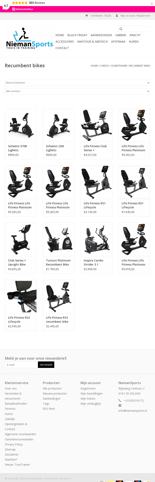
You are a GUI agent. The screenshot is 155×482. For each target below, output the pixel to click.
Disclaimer (12, 454)
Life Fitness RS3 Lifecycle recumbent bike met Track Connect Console (20, 320)
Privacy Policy (14, 444)
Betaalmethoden (16, 403)
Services (10, 409)
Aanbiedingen (101, 35)
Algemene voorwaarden (20, 434)
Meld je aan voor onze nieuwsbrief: (36, 358)
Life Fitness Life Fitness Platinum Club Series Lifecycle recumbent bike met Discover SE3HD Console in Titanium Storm (20, 205)
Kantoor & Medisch (92, 41)
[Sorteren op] (77, 83)
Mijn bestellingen (92, 393)
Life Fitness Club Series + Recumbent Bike (95, 148)
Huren (133, 41)
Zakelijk (10, 419)
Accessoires (65, 41)
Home (60, 35)
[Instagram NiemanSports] (147, 358)
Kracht (135, 35)
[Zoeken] (134, 29)
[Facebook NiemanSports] (139, 358)
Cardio (120, 35)
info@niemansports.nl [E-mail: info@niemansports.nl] (132, 411)
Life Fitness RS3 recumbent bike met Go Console (57, 320)
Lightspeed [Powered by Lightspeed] (64, 478)
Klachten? (11, 459)
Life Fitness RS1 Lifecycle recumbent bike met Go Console (133, 205)
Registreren (88, 388)
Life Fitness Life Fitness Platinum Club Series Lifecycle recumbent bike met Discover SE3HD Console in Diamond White (58, 205)
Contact (62, 48)
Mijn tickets (88, 398)
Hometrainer (119, 65)
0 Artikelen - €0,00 (99, 15)
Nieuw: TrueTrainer (17, 464)
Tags (46, 403)
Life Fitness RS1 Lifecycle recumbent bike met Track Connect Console (95, 205)
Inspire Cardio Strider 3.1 (93, 262)
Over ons (11, 388)
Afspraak (118, 41)
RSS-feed (49, 409)
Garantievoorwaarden (19, 439)
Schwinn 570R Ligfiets (17, 148)
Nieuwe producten (55, 393)
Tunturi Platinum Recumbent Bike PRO (58, 262)
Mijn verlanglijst (91, 403)
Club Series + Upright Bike (17, 262)
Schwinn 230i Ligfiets (55, 148)
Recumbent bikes (139, 65)
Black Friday (77, 35)
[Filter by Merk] (77, 91)
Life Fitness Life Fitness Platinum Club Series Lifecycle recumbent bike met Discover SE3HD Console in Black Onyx (134, 148)
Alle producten (52, 388)
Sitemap (10, 449)
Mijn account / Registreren (133, 15)
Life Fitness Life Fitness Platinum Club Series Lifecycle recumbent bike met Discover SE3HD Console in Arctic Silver (134, 262)
